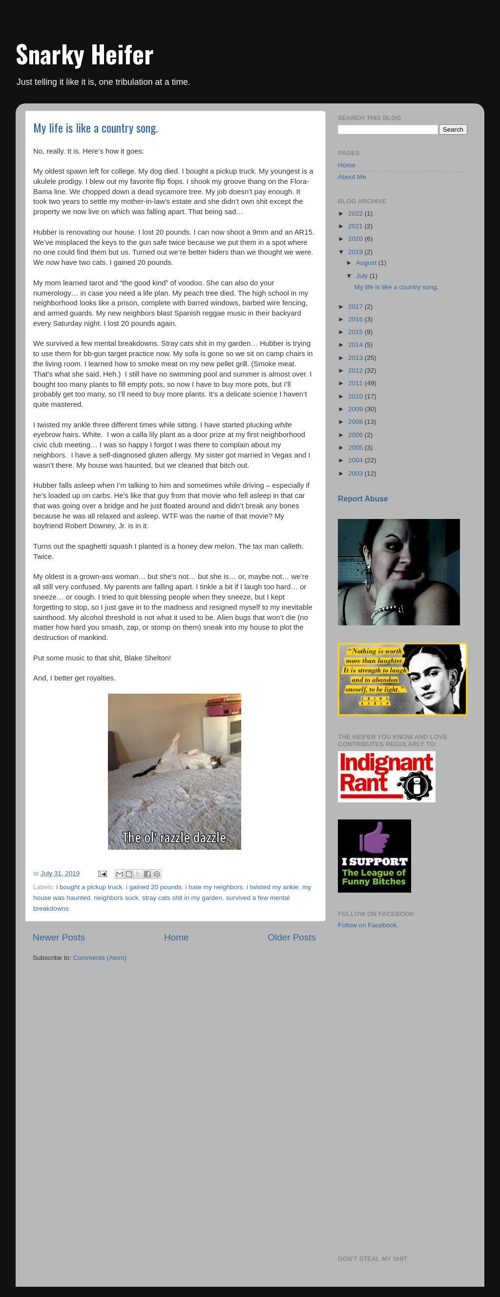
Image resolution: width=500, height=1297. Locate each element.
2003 (356, 473)
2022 (356, 213)
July (363, 275)
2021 (356, 226)
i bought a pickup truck (89, 887)
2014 (356, 344)
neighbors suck (116, 897)
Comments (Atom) (100, 957)
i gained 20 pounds (154, 887)
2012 (356, 370)
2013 (356, 357)
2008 (356, 421)
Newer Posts (59, 937)
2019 (356, 252)
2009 (356, 409)
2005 (356, 447)
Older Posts (292, 937)
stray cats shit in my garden (182, 897)
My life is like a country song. (95, 127)
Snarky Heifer (85, 53)
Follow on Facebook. (368, 925)
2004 (356, 460)
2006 (356, 435)
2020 (356, 238)
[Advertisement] (387, 993)
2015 (356, 332)
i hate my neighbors (214, 887)
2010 (356, 396)
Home (176, 937)
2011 (356, 383)
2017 (356, 306)
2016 (356, 319)
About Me (352, 176)
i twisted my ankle (273, 887)
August (367, 262)
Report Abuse (363, 499)
